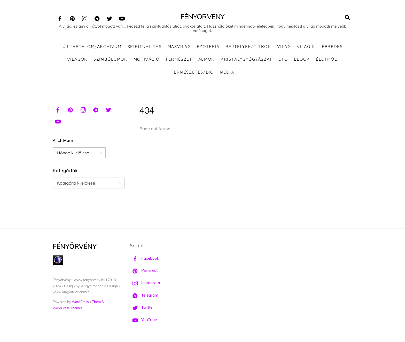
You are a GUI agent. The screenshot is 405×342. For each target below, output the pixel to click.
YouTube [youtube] (143, 319)
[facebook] (60, 17)
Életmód (327, 59)
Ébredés (332, 46)
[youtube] (122, 17)
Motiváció (146, 59)
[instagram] (85, 17)
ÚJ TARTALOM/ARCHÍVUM (92, 46)
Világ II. (306, 46)
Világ (284, 46)
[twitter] (109, 17)
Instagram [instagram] (145, 282)
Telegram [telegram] (144, 295)
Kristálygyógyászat (246, 59)
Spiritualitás (145, 46)
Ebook (302, 59)
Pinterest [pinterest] (144, 270)
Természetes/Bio (192, 72)
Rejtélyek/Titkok (248, 46)
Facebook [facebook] (144, 258)
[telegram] (97, 17)
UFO (283, 59)
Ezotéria (208, 46)
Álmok (206, 59)
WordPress (80, 302)
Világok (77, 59)
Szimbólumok (111, 59)
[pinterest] (72, 17)
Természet (178, 59)
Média (227, 72)
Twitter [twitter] (142, 307)
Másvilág (179, 46)
